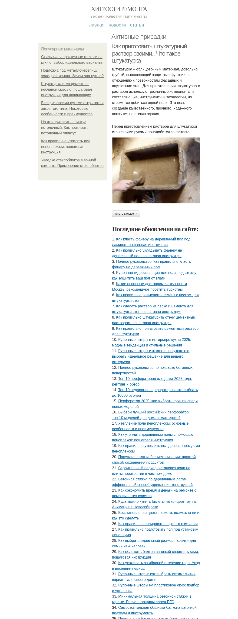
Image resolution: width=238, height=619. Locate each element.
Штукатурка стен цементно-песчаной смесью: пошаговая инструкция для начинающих (66, 89)
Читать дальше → (126, 213)
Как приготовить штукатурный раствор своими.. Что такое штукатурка (149, 53)
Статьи (137, 24)
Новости (117, 24)
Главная (95, 24)
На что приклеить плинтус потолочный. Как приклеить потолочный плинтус (65, 127)
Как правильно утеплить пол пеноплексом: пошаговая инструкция (65, 146)
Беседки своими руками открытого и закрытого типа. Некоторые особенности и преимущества (72, 108)
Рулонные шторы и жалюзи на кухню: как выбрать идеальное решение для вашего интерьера (150, 356)
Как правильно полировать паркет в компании (158, 524)
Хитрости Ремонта (119, 9)
